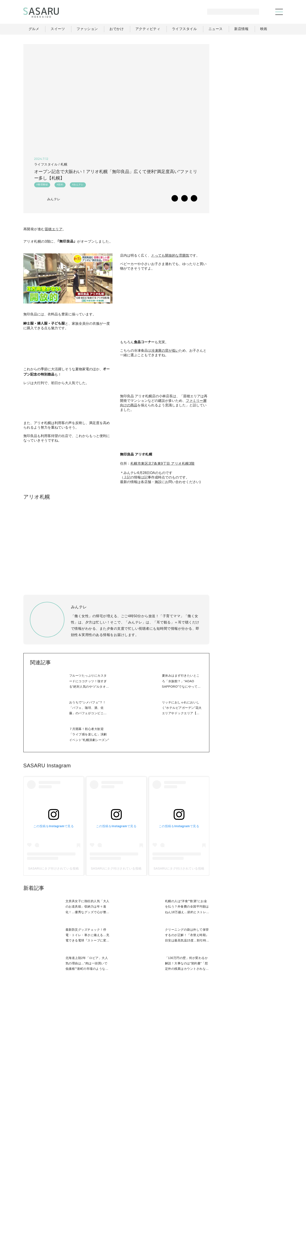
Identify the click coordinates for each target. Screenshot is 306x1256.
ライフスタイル (214, 1218)
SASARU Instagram (46, 938)
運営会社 (211, 1227)
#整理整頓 (42, 185)
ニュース (239, 1218)
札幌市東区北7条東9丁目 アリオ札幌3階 (162, 620)
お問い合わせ (264, 1227)
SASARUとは (186, 1227)
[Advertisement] (250, 71)
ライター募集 (236, 1227)
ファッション (164, 1218)
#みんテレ (77, 185)
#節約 (60, 185)
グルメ (141, 1218)
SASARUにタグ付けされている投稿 (53, 1041)
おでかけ (188, 1218)
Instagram (267, 476)
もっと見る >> (267, 290)
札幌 (64, 164)
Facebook (250, 476)
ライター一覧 (263, 1218)
